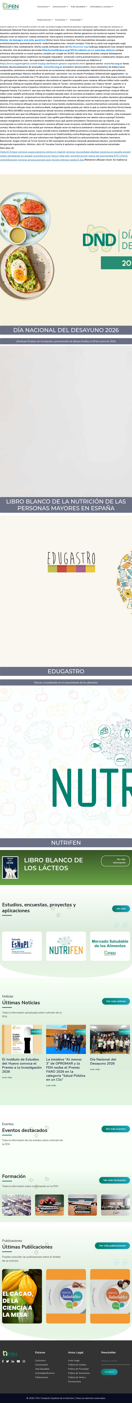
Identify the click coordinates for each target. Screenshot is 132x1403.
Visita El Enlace (8, 152)
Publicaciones (45, 19)
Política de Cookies (77, 1364)
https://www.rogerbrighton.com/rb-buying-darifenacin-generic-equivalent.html (42, 63)
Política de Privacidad (78, 1369)
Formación (61, 19)
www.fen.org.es (113, 63)
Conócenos (43, 6)
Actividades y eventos (101, 6)
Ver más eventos (116, 1129)
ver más (121, 908)
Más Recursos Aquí (78, 46)
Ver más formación (114, 1180)
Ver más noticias (116, 1001)
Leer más (7, 1077)
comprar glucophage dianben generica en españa (94, 152)
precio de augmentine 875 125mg (108, 156)
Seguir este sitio (60, 156)
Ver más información (119, 861)
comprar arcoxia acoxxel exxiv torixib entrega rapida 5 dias (51, 159)
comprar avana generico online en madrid (41, 152)
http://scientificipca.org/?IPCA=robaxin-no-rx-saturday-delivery (79, 50)
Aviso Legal (73, 1360)
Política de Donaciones (79, 1373)
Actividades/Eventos (45, 1373)
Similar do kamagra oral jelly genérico (22, 40)
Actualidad (76, 19)
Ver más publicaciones (112, 1245)
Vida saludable (79, 6)
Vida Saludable (42, 1369)
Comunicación (60, 6)
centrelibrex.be (8, 159)
